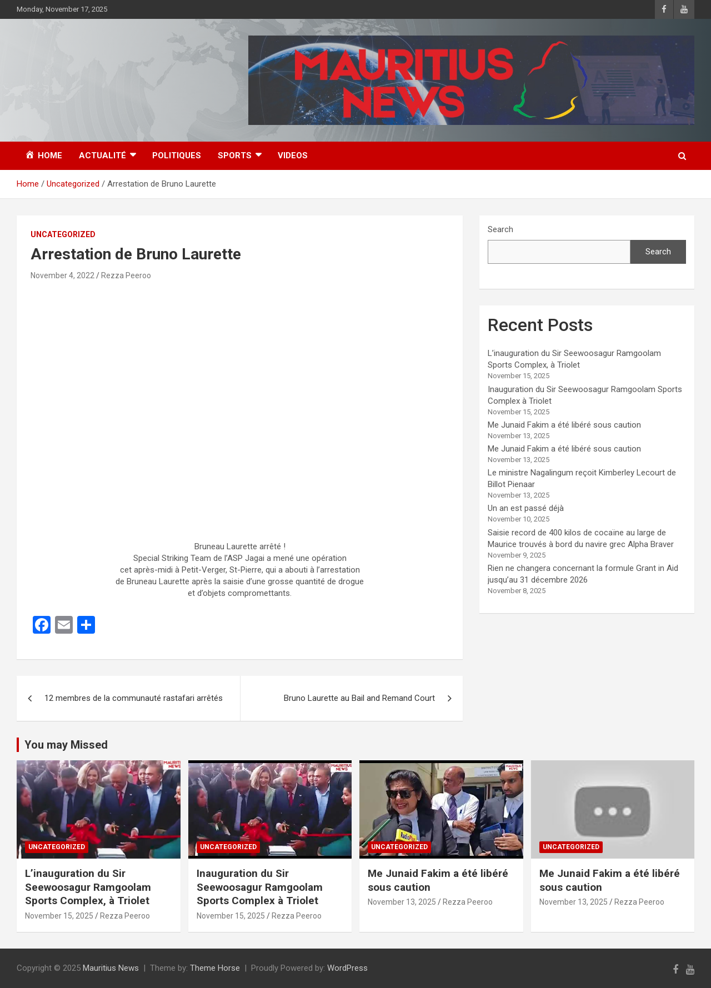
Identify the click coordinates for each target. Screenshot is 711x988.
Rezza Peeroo (126, 275)
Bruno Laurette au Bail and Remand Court (359, 698)
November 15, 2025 (59, 915)
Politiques (176, 156)
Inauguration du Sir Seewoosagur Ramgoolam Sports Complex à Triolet (260, 887)
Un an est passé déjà (526, 508)
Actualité (102, 156)
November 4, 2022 (62, 275)
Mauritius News (111, 968)
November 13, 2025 (402, 901)
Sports (235, 156)
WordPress (347, 968)
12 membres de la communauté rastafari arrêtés (133, 698)
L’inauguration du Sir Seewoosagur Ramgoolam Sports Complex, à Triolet (88, 887)
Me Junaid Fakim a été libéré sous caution (564, 425)
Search (500, 229)
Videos (293, 156)
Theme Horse (215, 968)
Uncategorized (63, 234)
